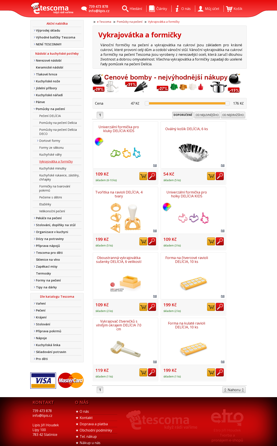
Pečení (40, 310)
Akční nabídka (57, 23)
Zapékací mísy (47, 266)
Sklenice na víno (48, 259)
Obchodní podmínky (96, 425)
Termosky (43, 273)
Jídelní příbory (46, 88)
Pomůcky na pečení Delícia (58, 123)
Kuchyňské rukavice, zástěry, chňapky (59, 177)
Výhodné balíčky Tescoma (55, 37)
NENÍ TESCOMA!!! (48, 44)
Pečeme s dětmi (50, 197)
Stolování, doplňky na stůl (56, 225)
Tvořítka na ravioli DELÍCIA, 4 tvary (221, 128)
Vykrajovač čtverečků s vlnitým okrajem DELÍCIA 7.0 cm (117, 259)
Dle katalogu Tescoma (57, 296)
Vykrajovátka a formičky (56, 161)
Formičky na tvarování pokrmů (54, 188)
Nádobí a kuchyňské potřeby (57, 53)
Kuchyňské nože (48, 81)
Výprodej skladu (48, 30)
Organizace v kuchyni (52, 232)
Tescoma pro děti (49, 253)
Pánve (40, 102)
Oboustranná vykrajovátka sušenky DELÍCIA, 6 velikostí (169, 193)
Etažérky (45, 204)
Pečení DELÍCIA (50, 116)
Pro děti (42, 359)
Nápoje (41, 338)
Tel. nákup (88, 431)
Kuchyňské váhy (50, 154)
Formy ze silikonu (51, 147)
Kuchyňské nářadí (49, 95)
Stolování (43, 324)
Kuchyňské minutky (52, 168)
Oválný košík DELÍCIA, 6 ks (169, 128)
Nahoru (234, 322)
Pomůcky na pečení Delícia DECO (58, 132)
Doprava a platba (94, 418)
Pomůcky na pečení (50, 109)
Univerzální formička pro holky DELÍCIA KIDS (118, 193)
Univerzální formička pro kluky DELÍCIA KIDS (118, 128)
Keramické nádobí (49, 67)
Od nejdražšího (233, 115)
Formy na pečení (48, 280)
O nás (84, 406)
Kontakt (86, 412)
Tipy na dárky (46, 287)
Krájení (41, 317)
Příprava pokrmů (48, 331)
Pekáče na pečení (49, 218)
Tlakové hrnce (46, 74)
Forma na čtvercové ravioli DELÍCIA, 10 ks (221, 193)
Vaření (41, 303)
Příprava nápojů (48, 246)
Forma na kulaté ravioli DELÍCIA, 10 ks (169, 258)
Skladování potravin (51, 352)
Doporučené (183, 115)
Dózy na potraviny (50, 239)
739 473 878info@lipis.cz (99, 8)
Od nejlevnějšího (207, 115)
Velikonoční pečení (52, 211)
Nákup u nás (90, 437)
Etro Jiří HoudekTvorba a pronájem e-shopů (227, 429)
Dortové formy (49, 141)
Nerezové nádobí (48, 60)
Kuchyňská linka (48, 345)
